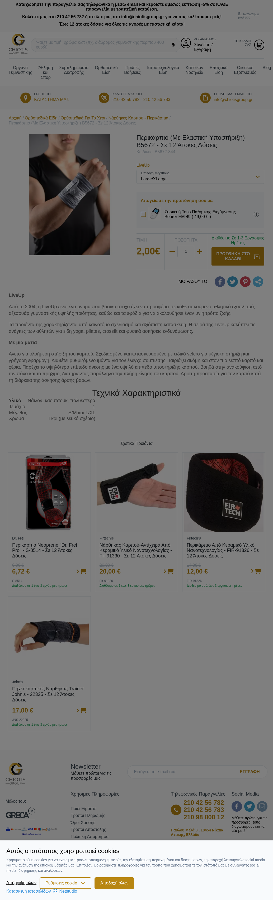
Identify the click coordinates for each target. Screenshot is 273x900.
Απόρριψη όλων (21, 882)
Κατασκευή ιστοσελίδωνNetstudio (41, 891)
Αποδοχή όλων (114, 883)
